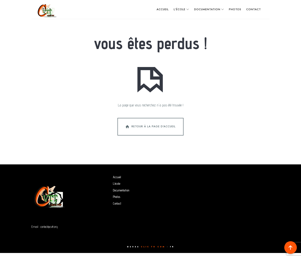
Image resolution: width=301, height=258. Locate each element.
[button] (290, 247)
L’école (116, 188)
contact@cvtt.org (49, 232)
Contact (117, 208)
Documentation (121, 195)
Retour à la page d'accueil (150, 132)
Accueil (117, 182)
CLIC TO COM (153, 251)
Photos (116, 202)
